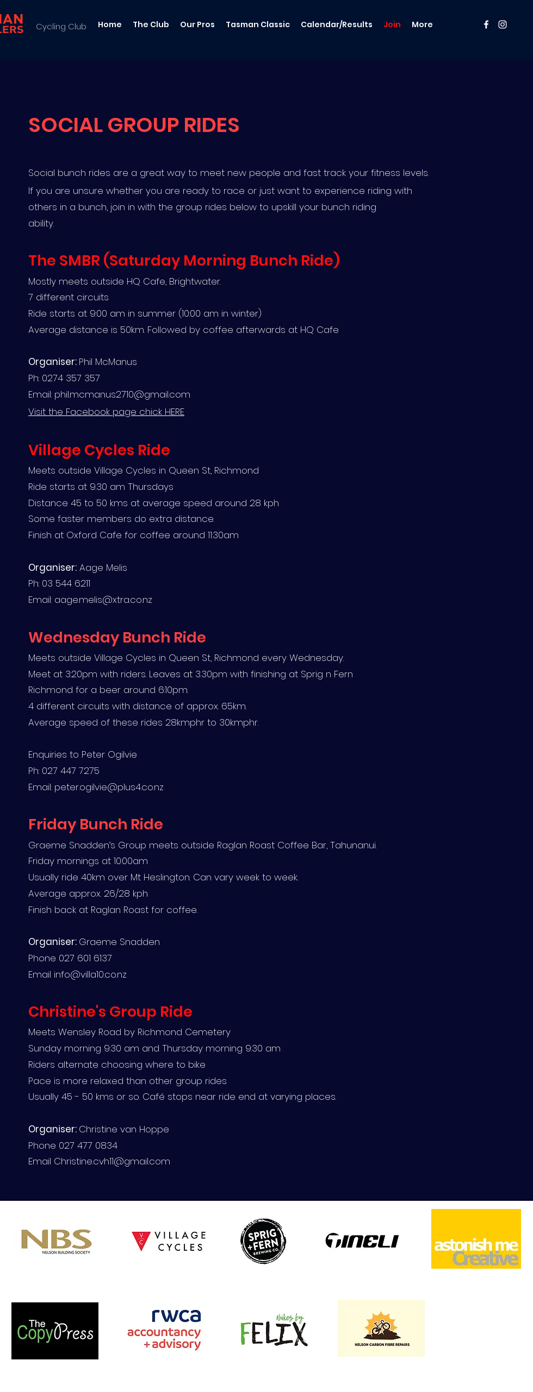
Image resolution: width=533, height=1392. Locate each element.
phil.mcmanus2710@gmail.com (122, 394)
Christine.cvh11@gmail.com (112, 1161)
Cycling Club (61, 26)
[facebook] (486, 24)
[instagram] (502, 24)
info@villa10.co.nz (90, 974)
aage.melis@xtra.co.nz (103, 599)
